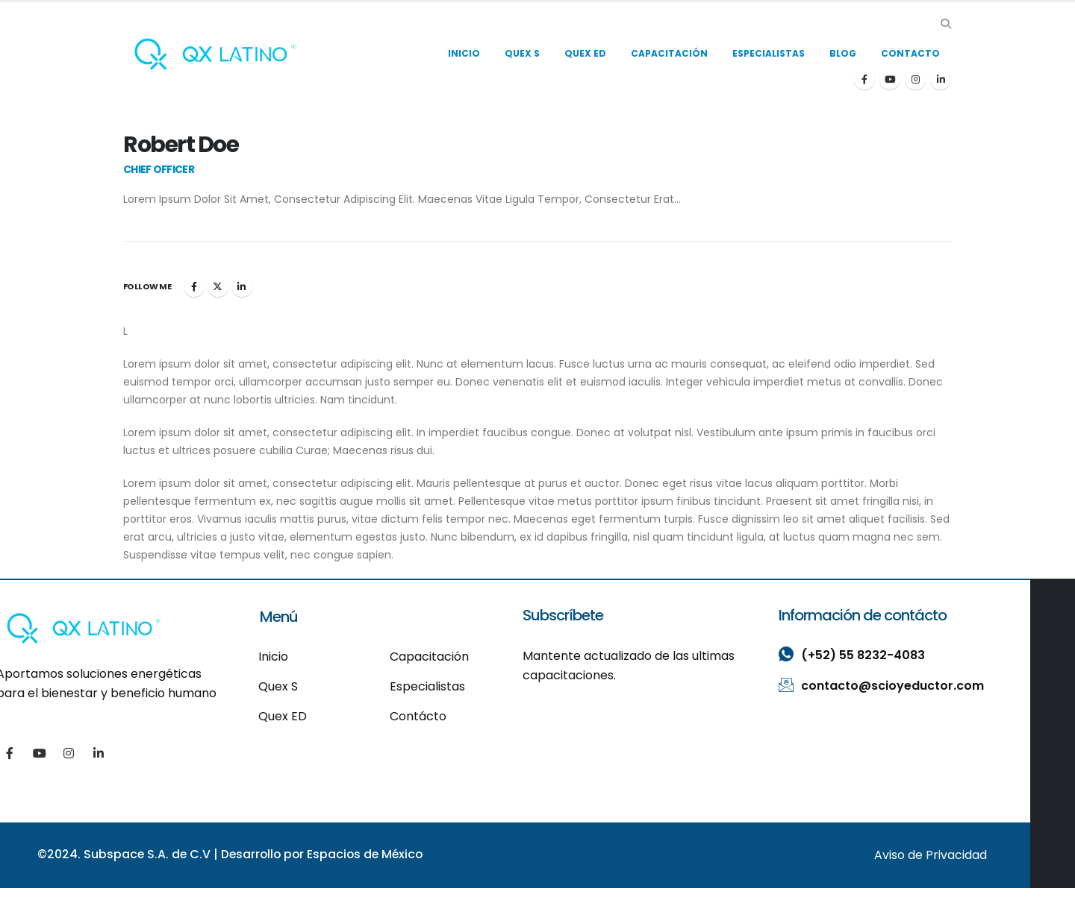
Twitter (218, 286)
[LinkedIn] (940, 79)
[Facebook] (864, 79)
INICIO (464, 53)
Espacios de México (370, 854)
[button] (945, 24)
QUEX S (522, 53)
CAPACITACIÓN (669, 53)
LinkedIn (241, 286)
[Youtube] (889, 79)
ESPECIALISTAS (768, 53)
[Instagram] (915, 79)
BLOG (842, 53)
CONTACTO (910, 53)
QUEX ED (585, 53)
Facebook (194, 286)
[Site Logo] (215, 54)
